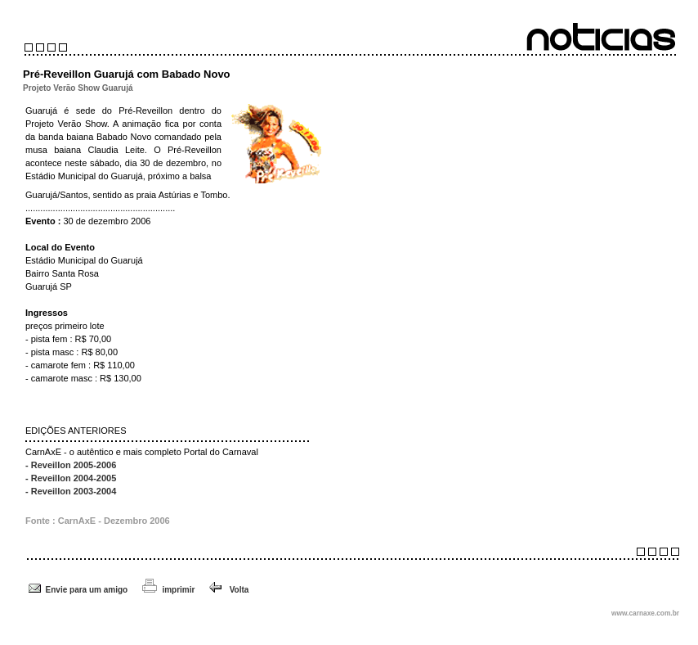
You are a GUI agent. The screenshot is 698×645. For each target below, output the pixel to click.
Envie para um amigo (87, 589)
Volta (228, 589)
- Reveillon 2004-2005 (70, 478)
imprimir (178, 589)
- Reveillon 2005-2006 (70, 465)
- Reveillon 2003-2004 (70, 491)
